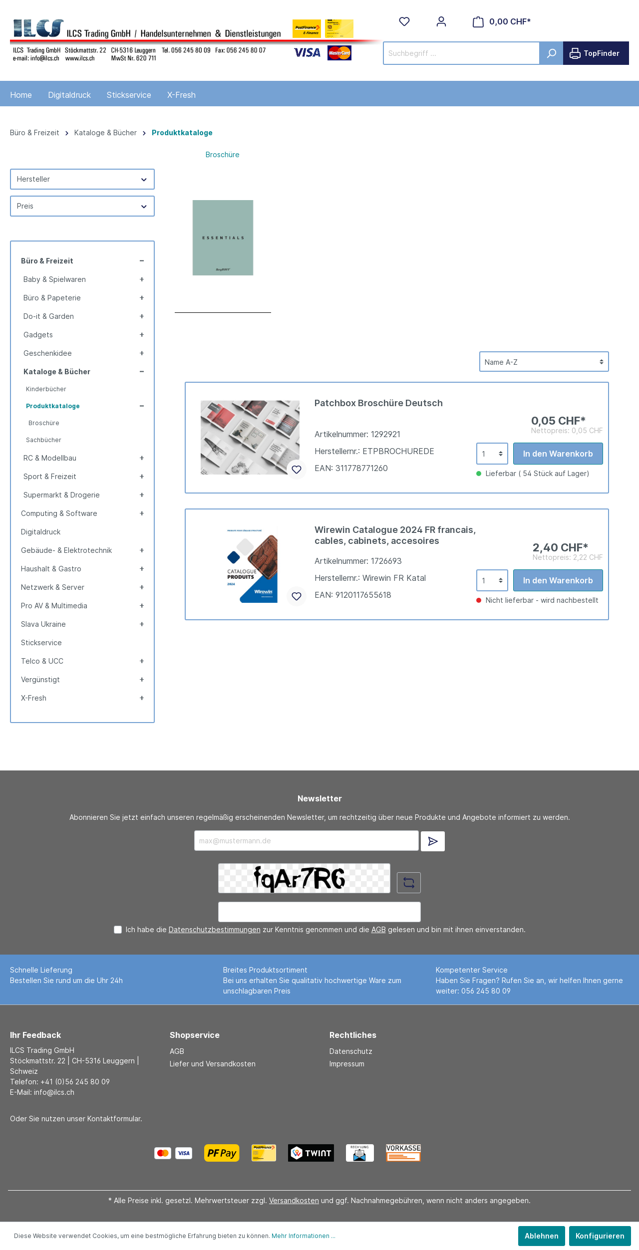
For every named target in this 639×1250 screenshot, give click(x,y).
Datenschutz (350, 1051)
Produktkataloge (53, 406)
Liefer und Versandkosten (213, 1063)
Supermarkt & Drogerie (61, 495)
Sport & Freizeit (49, 476)
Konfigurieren (600, 1236)
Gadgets (38, 334)
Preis (82, 206)
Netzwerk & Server (52, 587)
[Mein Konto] (441, 21)
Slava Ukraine (43, 624)
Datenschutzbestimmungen (215, 929)
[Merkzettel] (404, 21)
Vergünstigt (40, 679)
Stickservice (41, 642)
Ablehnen (542, 1236)
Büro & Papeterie (52, 297)
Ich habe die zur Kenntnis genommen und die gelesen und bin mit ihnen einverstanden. (326, 929)
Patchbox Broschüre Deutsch (379, 403)
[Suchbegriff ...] (461, 53)
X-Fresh (33, 698)
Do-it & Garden (48, 316)
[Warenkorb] (502, 21)
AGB (378, 929)
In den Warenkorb (558, 454)
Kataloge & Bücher (56, 371)
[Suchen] (551, 53)
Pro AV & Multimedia (54, 605)
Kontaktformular (113, 1118)
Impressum (346, 1063)
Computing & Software (59, 513)
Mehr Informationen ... (303, 1236)
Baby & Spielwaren (54, 279)
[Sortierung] (544, 361)
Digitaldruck (40, 531)
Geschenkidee (47, 353)
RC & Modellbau (49, 458)
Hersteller (82, 179)
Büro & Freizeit (47, 260)
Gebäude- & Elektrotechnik (66, 550)
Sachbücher (43, 440)
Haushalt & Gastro (51, 568)
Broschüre (43, 423)
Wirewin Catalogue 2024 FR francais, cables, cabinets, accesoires (395, 535)
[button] (141, 260)
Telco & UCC (42, 661)
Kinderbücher (46, 389)
